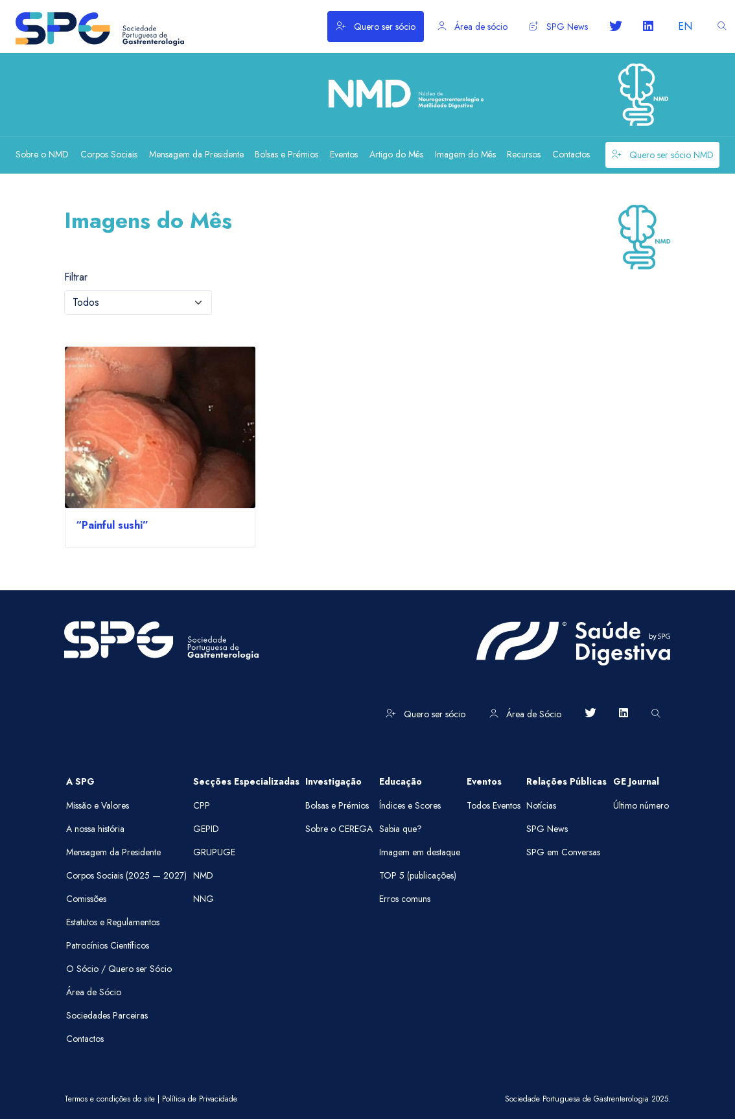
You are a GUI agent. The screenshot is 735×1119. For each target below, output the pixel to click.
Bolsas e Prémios (337, 805)
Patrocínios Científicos (107, 945)
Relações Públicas (566, 781)
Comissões (86, 898)
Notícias (541, 805)
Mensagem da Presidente (113, 852)
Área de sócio (473, 26)
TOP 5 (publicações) (417, 875)
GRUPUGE (214, 852)
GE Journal (636, 781)
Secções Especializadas (246, 781)
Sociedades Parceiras (107, 1015)
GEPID (206, 828)
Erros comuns (404, 898)
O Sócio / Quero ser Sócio (119, 968)
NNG (203, 898)
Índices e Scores (410, 805)
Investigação (333, 781)
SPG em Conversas (563, 852)
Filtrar (76, 277)
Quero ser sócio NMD (662, 154)
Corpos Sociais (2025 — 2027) (126, 875)
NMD (203, 875)
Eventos (484, 781)
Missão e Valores (97, 805)
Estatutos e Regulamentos (112, 922)
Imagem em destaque (419, 852)
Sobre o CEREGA (339, 828)
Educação (400, 781)
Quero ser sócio (375, 26)
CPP (201, 805)
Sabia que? (400, 828)
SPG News (559, 26)
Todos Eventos (493, 805)
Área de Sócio (525, 714)
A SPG (80, 781)
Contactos (85, 1038)
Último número (641, 805)
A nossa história (95, 828)
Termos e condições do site (109, 1099)
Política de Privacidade (199, 1099)
